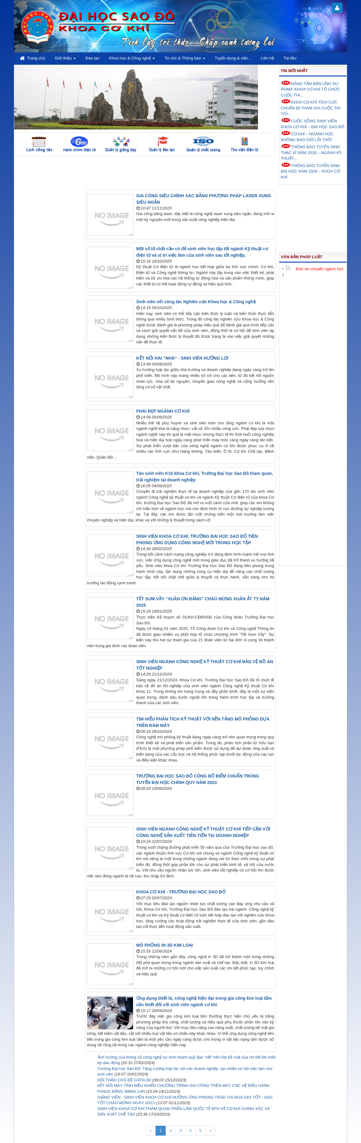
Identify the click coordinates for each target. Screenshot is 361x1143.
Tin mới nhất (294, 70)
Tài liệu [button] (290, 58)
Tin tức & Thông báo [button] (184, 60)
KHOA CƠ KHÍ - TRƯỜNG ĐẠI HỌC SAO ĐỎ (181, 891)
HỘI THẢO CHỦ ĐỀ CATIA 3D (124, 1080)
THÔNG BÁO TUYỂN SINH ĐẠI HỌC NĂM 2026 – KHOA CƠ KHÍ (310, 170)
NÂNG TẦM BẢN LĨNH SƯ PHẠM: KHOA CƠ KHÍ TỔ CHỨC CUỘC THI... (310, 88)
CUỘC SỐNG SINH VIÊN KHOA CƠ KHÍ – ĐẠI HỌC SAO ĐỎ (312, 123)
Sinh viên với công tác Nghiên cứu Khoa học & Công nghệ (196, 301)
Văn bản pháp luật (301, 257)
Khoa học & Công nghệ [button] (132, 60)
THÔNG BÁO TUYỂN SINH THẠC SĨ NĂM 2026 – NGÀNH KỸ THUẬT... (311, 152)
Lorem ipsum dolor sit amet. (214, 79)
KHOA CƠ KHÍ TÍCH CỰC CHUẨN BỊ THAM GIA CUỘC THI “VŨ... (310, 107)
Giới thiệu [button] (65, 60)
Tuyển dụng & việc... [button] (233, 58)
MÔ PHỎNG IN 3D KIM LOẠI (164, 945)
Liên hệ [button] (267, 58)
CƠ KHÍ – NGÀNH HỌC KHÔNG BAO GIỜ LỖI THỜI (307, 136)
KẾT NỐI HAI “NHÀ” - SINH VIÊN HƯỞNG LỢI (182, 358)
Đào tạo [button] (92, 58)
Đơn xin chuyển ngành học (314, 269)
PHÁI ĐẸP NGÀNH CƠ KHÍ (163, 411)
